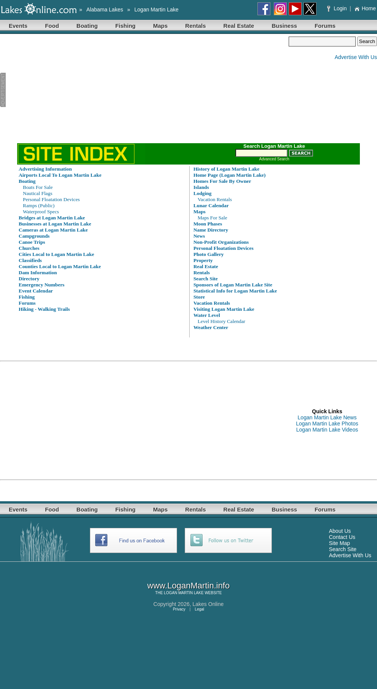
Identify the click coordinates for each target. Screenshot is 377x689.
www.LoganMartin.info (188, 585)
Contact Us (342, 537)
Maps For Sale (212, 218)
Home (365, 8)
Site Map (339, 543)
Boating (87, 25)
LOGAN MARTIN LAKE (183, 593)
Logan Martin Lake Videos (327, 430)
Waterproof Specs (41, 211)
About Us (340, 531)
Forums (325, 25)
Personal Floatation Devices (51, 199)
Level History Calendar (221, 321)
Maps (160, 25)
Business (284, 25)
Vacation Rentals (215, 199)
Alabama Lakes (104, 9)
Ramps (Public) (38, 205)
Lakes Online (208, 604)
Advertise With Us (356, 57)
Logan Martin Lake (156, 9)
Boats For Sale (38, 187)
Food (52, 25)
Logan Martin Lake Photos (327, 423)
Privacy (179, 609)
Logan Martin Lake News (327, 417)
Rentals (195, 25)
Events (18, 25)
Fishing (125, 25)
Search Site (342, 549)
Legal (199, 609)
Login (337, 8)
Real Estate (239, 25)
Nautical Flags (37, 193)
